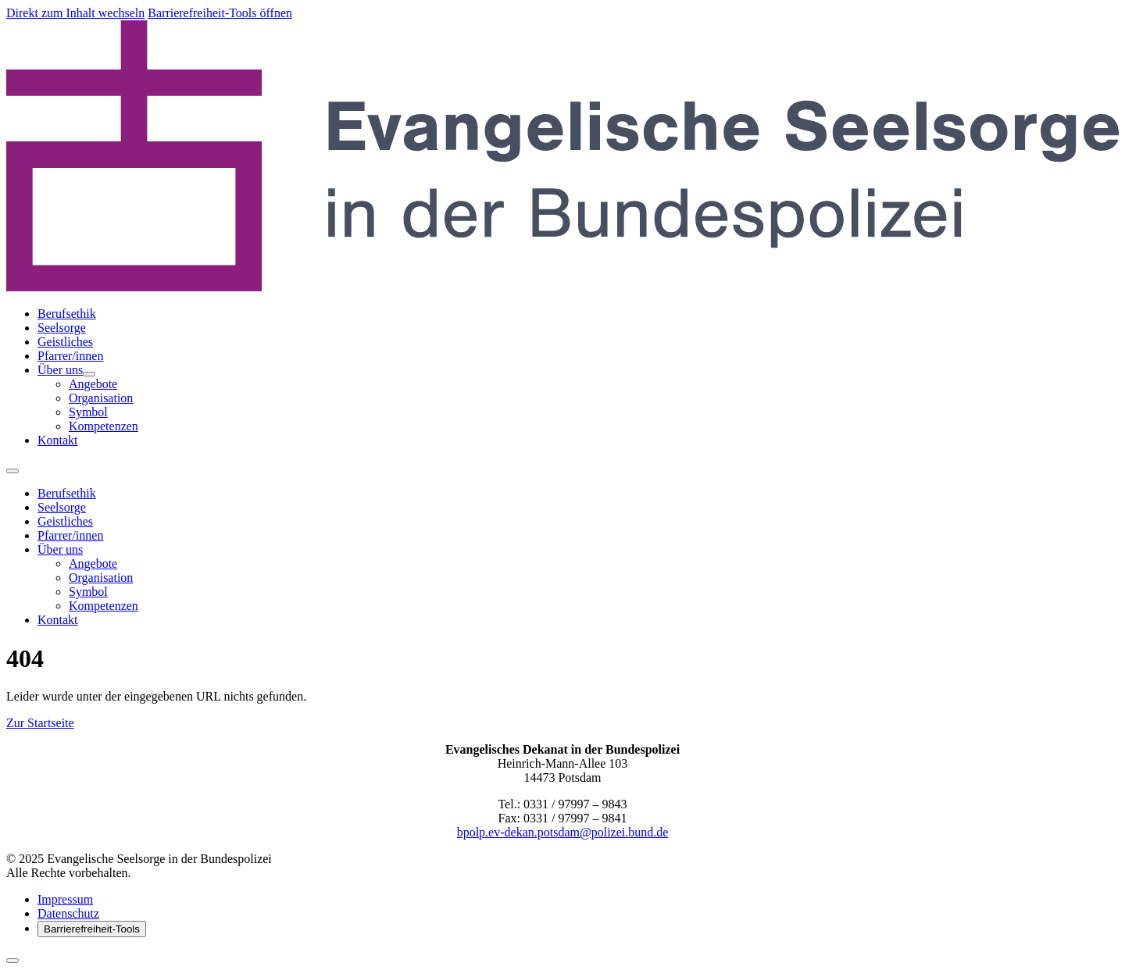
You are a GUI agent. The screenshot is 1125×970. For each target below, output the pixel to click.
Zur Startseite (40, 722)
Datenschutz (68, 913)
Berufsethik (67, 313)
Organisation (101, 398)
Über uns (60, 369)
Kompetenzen (103, 426)
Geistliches (65, 341)
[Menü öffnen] (12, 471)
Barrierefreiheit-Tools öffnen (220, 13)
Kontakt (58, 440)
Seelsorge (62, 327)
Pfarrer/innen (70, 355)
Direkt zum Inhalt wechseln (75, 13)
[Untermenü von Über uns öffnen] (89, 374)
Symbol (88, 412)
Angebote (93, 383)
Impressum (65, 899)
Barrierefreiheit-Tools (92, 929)
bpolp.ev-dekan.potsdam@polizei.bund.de (563, 832)
